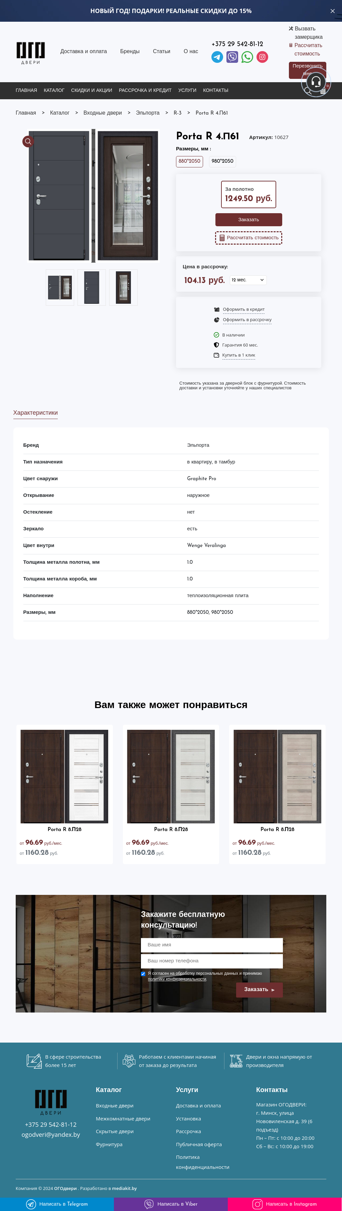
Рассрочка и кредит (145, 90)
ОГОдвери (65, 1188)
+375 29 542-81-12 (237, 44)
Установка (188, 1118)
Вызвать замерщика (309, 33)
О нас (191, 51)
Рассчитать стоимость (309, 50)
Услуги (187, 90)
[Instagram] (262, 57)
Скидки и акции (91, 90)
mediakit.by (124, 1188)
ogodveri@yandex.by (51, 1134)
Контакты (215, 90)
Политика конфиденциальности (202, 1162)
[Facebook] (247, 57)
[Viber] (232, 57)
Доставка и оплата (83, 51)
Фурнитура (109, 1144)
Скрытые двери (115, 1131)
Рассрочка (188, 1131)
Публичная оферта (199, 1144)
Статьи (161, 51)
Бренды (130, 51)
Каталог (54, 90)
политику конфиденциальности (177, 979)
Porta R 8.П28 (64, 829)
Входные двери (115, 1105)
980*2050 (222, 161)
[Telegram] (217, 57)
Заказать (248, 220)
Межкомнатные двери (123, 1118)
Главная (26, 90)
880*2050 (189, 161)
